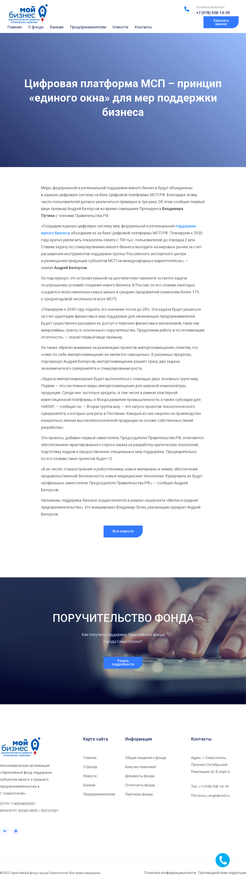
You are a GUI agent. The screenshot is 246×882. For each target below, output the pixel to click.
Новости (120, 27)
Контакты (143, 27)
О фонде (36, 27)
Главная (14, 27)
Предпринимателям (88, 27)
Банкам (56, 27)
